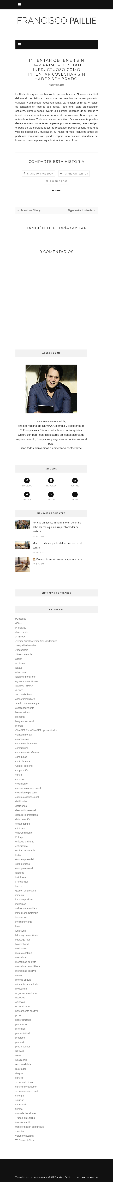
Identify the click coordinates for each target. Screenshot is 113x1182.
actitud (18, 667)
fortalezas (20, 877)
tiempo (19, 1109)
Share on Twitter (76, 174)
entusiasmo (21, 846)
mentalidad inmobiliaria (27, 966)
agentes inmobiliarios (26, 681)
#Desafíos (20, 618)
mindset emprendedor (27, 984)
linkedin (51, 496)
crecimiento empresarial (28, 788)
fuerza (18, 886)
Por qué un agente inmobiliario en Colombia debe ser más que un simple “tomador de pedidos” (57, 527)
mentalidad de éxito (25, 962)
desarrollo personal (25, 810)
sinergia (19, 1095)
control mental (23, 761)
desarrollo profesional (26, 814)
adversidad (21, 672)
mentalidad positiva (25, 970)
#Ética (18, 623)
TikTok (75, 496)
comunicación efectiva (27, 752)
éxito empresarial (24, 859)
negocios (20, 997)
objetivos (20, 1002)
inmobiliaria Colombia (26, 913)
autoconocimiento (24, 708)
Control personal (24, 765)
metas (18, 975)
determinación (23, 819)
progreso (20, 1037)
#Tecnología (21, 650)
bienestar (20, 716)
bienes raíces (22, 712)
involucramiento (23, 921)
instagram (51, 482)
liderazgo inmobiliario (26, 935)
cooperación (21, 770)
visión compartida (24, 1135)
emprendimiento (24, 832)
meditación (21, 948)
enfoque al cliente (24, 841)
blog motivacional (24, 721)
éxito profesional (24, 868)
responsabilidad (23, 1064)
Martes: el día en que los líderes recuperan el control (57, 545)
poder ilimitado (23, 1019)
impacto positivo (24, 899)
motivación (21, 988)
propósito (20, 1042)
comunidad (21, 757)
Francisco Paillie (63, 1177)
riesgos (19, 1073)
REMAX (19, 1055)
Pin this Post (58, 181)
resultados (21, 1069)
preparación (21, 1024)
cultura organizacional (27, 797)
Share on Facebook (40, 174)
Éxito (18, 855)
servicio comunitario (26, 1086)
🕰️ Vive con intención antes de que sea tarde (57, 559)
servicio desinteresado (27, 1091)
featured (19, 872)
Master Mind (22, 944)
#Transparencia (23, 654)
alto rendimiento (24, 694)
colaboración (22, 739)
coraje (18, 774)
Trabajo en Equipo (25, 1118)
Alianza (19, 690)
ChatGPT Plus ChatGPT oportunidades (36, 730)
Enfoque (19, 837)
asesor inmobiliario (25, 699)
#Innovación (21, 632)
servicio (19, 1077)
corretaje (20, 779)
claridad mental (23, 734)
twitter (27, 496)
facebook (27, 482)
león (17, 926)
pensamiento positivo (26, 1011)
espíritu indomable (25, 850)
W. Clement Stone (25, 1140)
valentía (19, 1131)
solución (19, 1100)
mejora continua (24, 953)
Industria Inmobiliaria (26, 908)
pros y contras (23, 1046)
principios (20, 1028)
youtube (75, 482)
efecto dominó (23, 823)
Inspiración (21, 917)
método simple (23, 979)
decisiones (21, 806)
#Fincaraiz (21, 627)
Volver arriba (87, 1177)
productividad (22, 1033)
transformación (23, 1122)
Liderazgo (20, 930)
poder (18, 1015)
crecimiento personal (26, 792)
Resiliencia (21, 1060)
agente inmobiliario (25, 676)
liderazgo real (22, 939)
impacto (19, 895)
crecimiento (21, 783)
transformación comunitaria (29, 1126)
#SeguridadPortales (26, 645)
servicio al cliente (24, 1082)
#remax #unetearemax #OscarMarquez (36, 641)
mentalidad (21, 957)
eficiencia (20, 828)
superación (21, 1104)
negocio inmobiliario (26, 993)
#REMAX (20, 636)
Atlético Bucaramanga (27, 703)
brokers (19, 725)
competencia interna (26, 743)
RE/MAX (20, 1051)
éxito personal (22, 864)
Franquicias (21, 881)
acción (18, 659)
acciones (20, 663)
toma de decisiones (25, 1113)
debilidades (21, 801)
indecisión (20, 904)
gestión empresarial (25, 890)
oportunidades (23, 1006)
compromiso (21, 748)
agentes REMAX (24, 685)
